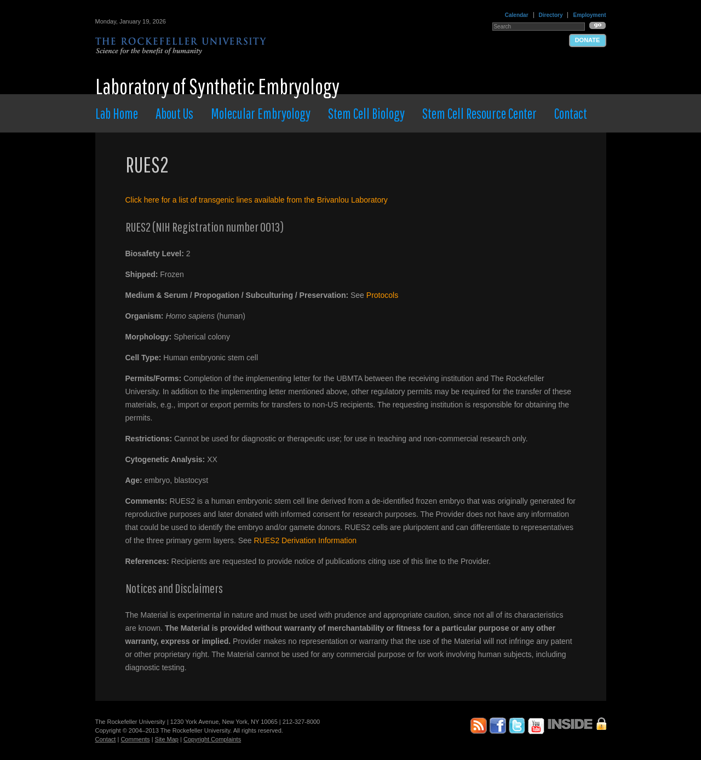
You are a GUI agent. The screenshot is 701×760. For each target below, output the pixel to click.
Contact (570, 113)
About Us (174, 113)
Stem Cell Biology (366, 113)
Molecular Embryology (261, 113)
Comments (135, 739)
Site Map (167, 739)
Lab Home (116, 113)
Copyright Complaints (212, 739)
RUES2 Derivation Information (305, 540)
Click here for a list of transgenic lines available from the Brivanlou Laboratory (256, 199)
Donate (587, 40)
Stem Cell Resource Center (479, 113)
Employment (589, 15)
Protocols (382, 295)
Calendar (516, 15)
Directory (551, 15)
